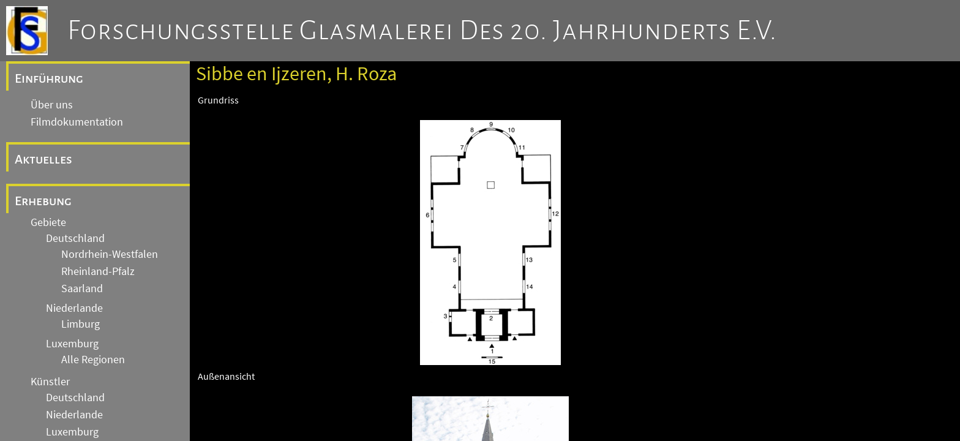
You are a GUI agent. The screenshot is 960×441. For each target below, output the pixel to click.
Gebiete (48, 222)
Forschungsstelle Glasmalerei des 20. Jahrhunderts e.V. (422, 30)
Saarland (82, 288)
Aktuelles (43, 159)
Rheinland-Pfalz (98, 271)
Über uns (52, 104)
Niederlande (74, 308)
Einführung (49, 78)
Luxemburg (72, 343)
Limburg (80, 324)
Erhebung (43, 201)
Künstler (50, 381)
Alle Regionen (93, 359)
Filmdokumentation (77, 122)
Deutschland (75, 238)
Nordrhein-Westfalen (109, 254)
